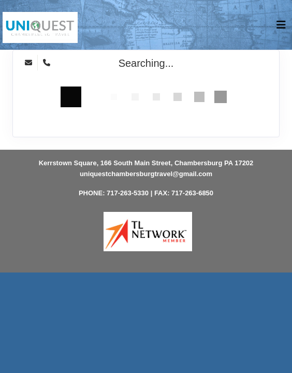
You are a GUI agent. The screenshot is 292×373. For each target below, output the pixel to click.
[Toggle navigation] (281, 27)
